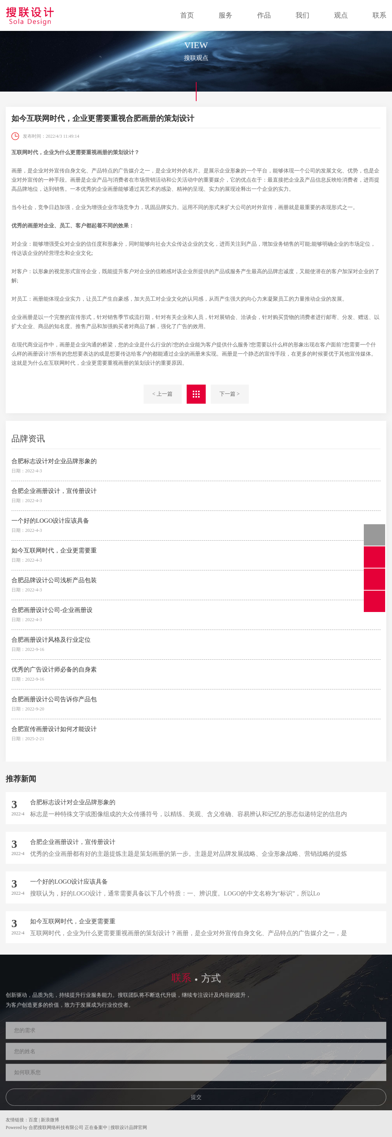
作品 (264, 15)
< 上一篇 (162, 394)
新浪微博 (50, 1120)
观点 (341, 15)
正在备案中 (96, 1127)
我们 (302, 15)
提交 (196, 1103)
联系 (379, 15)
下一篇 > (229, 394)
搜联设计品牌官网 (128, 1127)
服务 (225, 15)
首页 (187, 15)
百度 (33, 1120)
